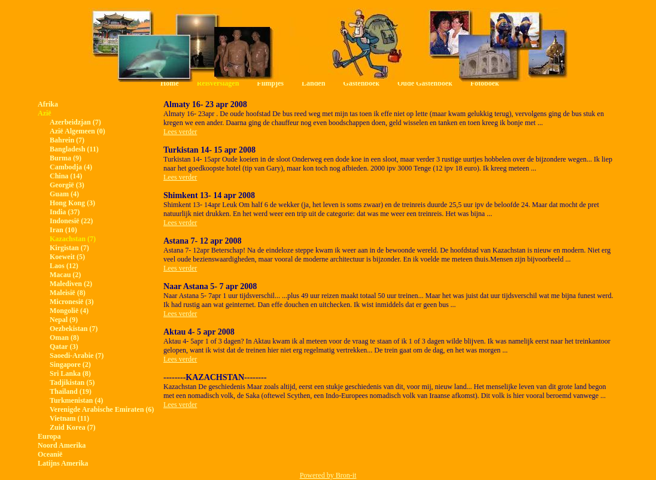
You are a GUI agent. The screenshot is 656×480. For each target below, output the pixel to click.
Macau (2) (65, 275)
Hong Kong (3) (72, 203)
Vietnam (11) (69, 418)
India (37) (65, 212)
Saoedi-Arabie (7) (77, 355)
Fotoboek (484, 83)
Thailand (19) (71, 391)
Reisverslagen (218, 83)
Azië (44, 113)
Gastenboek (361, 83)
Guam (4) (64, 194)
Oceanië (50, 454)
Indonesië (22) (71, 221)
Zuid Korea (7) (72, 427)
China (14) (66, 176)
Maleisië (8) (68, 292)
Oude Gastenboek (424, 83)
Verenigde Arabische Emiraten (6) (102, 409)
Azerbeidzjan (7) (75, 122)
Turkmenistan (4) (76, 400)
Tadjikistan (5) (72, 382)
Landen (313, 83)
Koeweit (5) (67, 257)
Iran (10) (63, 230)
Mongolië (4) (69, 310)
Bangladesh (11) (74, 149)
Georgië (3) (67, 185)
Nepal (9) (64, 319)
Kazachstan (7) (73, 239)
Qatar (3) (64, 346)
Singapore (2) (70, 364)
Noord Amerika (62, 445)
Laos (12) (64, 266)
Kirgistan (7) (69, 248)
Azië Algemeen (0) (77, 131)
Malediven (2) (71, 284)
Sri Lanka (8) (70, 373)
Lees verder (180, 131)
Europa (49, 436)
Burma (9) (65, 158)
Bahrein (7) (67, 140)
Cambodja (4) (71, 167)
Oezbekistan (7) (74, 328)
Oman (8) (64, 337)
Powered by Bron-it (328, 475)
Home (169, 83)
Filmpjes (270, 83)
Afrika (48, 104)
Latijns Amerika (63, 463)
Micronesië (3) (71, 301)
